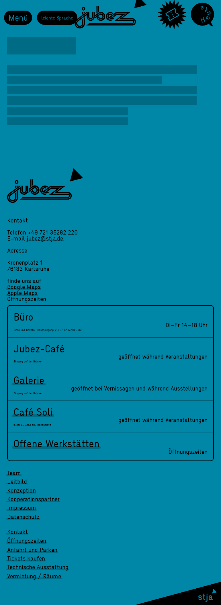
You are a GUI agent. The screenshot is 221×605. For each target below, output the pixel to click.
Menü (18, 17)
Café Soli (33, 412)
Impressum (21, 507)
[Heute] (202, 15)
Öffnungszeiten (26, 540)
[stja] (178, 593)
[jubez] (45, 185)
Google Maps (24, 287)
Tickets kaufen (26, 558)
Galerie (28, 380)
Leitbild (17, 481)
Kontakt (17, 532)
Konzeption (21, 490)
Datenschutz (23, 517)
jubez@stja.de (45, 238)
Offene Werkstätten (56, 443)
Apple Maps (22, 293)
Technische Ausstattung (38, 567)
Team (14, 473)
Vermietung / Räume (34, 576)
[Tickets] (172, 14)
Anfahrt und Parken (32, 550)
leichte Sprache (57, 17)
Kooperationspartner (33, 499)
